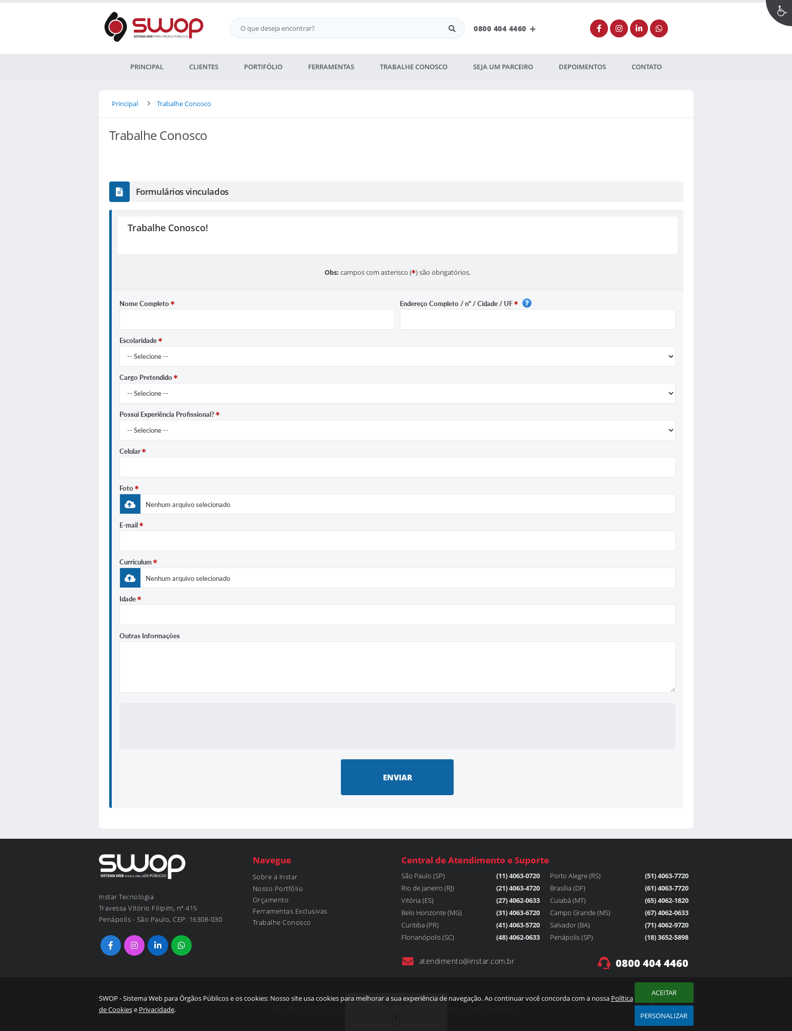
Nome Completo (147, 303)
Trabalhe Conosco (184, 103)
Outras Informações (149, 636)
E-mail (131, 525)
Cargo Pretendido (148, 377)
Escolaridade (141, 340)
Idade (130, 599)
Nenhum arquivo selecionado (188, 504)
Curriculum (138, 562)
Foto (129, 488)
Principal (125, 103)
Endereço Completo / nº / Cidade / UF (466, 303)
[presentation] (397, 726)
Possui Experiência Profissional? (169, 414)
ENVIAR (397, 777)
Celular (132, 451)
